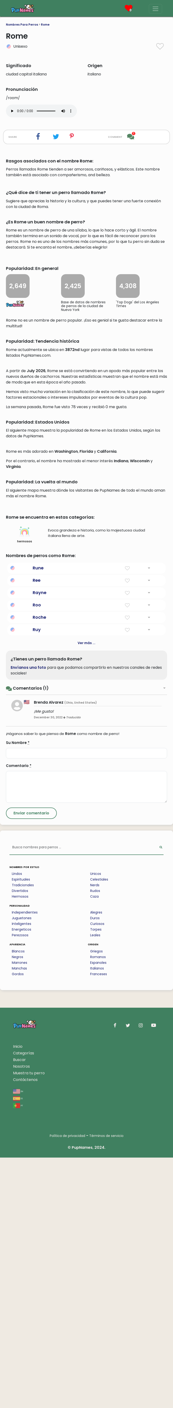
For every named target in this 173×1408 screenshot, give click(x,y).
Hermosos (20, 1147)
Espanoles (98, 1213)
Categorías (23, 1303)
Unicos (95, 1124)
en (18, 1341)
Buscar (19, 1310)
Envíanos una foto (28, 918)
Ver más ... (86, 893)
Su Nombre (18, 993)
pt (18, 1356)
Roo (37, 855)
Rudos (95, 1141)
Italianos (97, 1218)
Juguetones (21, 1168)
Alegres (96, 1162)
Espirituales (21, 1129)
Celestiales (99, 1129)
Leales (95, 1185)
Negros (17, 1207)
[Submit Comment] (31, 1063)
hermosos (24, 785)
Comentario (18, 1016)
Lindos (17, 1124)
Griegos (96, 1201)
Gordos (18, 1224)
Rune (38, 818)
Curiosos (97, 1174)
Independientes (25, 1162)
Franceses (98, 1224)
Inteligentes (21, 1174)
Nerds (94, 1135)
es (18, 1349)
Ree (36, 831)
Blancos (18, 1201)
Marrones (19, 1213)
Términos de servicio (106, 1386)
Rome (45, 25)
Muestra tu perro (29, 1323)
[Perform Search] (161, 1097)
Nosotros (21, 1317)
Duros (95, 1168)
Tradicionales (23, 1135)
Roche (39, 868)
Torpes (96, 1179)
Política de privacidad (67, 1386)
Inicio (17, 1297)
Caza (94, 1147)
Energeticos (21, 1179)
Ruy (37, 880)
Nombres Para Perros (22, 25)
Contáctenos (25, 1330)
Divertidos (20, 1141)
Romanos (98, 1207)
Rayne (39, 843)
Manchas (19, 1218)
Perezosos (20, 1185)
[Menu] (155, 9)
